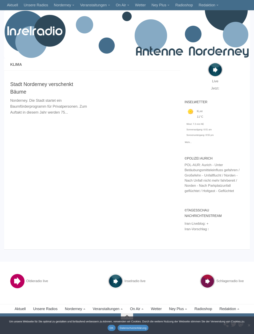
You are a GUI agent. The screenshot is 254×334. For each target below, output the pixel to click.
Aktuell (12, 5)
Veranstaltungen (93, 5)
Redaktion (207, 5)
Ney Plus (159, 5)
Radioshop (184, 5)
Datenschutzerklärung (133, 328)
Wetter (140, 5)
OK (112, 328)
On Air (121, 5)
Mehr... (188, 141)
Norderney (62, 5)
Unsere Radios (36, 5)
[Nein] (249, 325)
